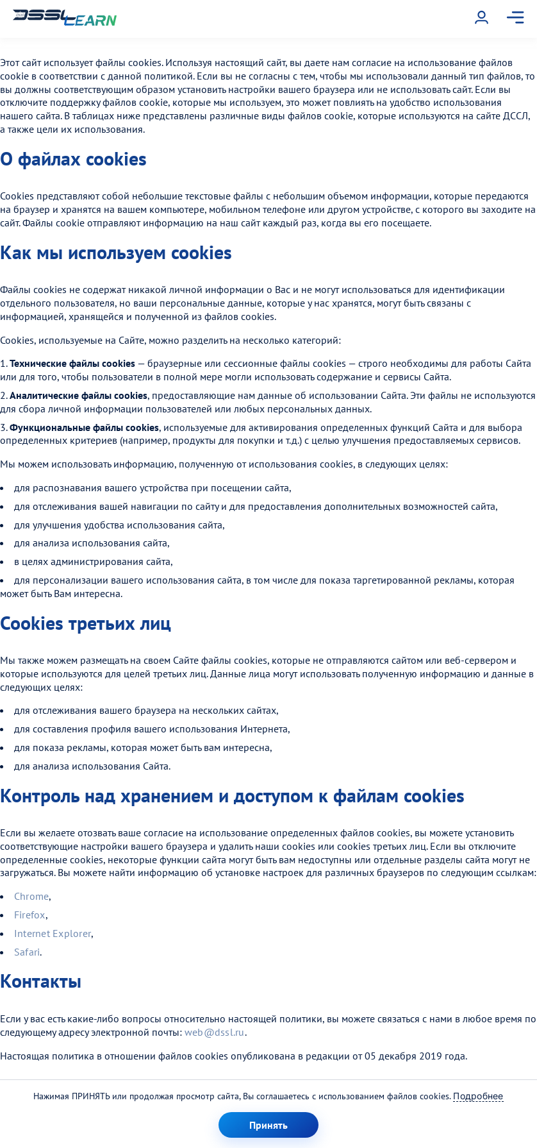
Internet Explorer (52, 933)
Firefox (29, 914)
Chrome (31, 896)
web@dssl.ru (215, 1032)
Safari (27, 951)
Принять (268, 1124)
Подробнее (478, 1095)
